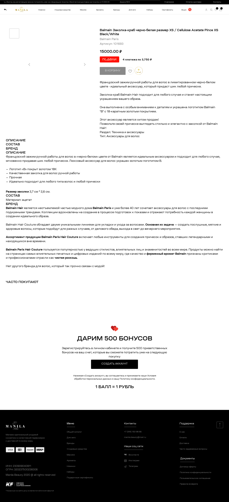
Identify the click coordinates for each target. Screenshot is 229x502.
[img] (5, 9)
